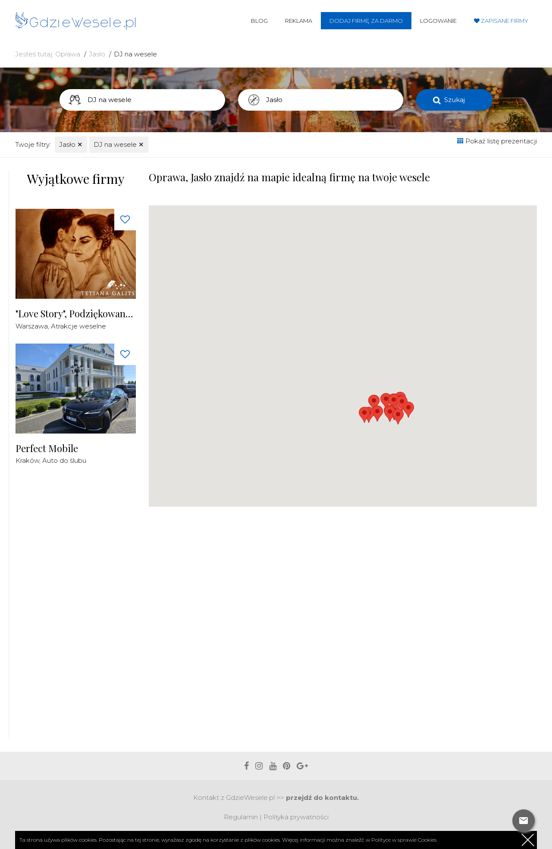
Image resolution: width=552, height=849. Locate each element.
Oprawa (67, 54)
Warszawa (32, 326)
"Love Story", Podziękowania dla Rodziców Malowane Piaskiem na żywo (76, 313)
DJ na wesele (135, 54)
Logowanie (438, 20)
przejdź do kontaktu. (322, 797)
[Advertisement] (80, 607)
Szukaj (454, 100)
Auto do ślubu (64, 460)
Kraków (27, 460)
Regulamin (241, 817)
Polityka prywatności (296, 817)
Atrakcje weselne (78, 326)
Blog (259, 20)
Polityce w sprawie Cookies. (404, 840)
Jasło (97, 54)
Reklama (298, 20)
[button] (408, 410)
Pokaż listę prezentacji (497, 141)
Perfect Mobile (47, 448)
